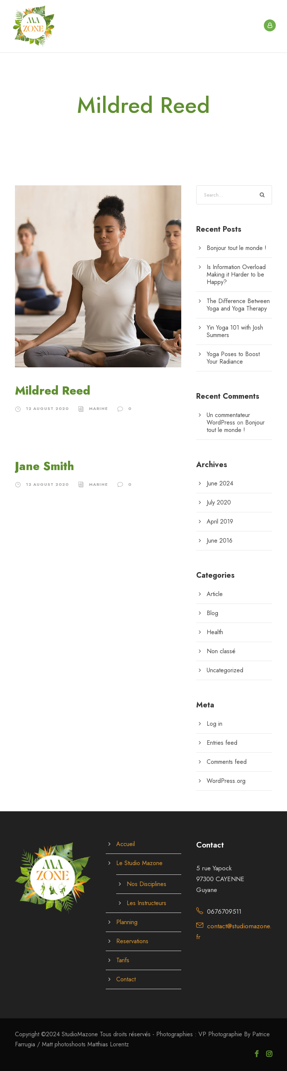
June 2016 (219, 540)
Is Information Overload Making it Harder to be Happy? (236, 274)
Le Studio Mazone (139, 863)
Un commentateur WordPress (228, 419)
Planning (127, 922)
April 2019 (220, 521)
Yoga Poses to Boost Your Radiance (233, 358)
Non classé (221, 651)
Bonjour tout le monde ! (236, 248)
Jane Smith (44, 466)
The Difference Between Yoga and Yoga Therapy (238, 305)
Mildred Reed (52, 390)
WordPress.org (226, 781)
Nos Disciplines (146, 884)
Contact (126, 979)
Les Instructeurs (146, 903)
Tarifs (122, 960)
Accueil (125, 844)
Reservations (132, 941)
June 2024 (220, 483)
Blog (212, 613)
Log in (214, 723)
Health (215, 632)
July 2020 (219, 502)
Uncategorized (225, 670)
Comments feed (227, 761)
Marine (98, 408)
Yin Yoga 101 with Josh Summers (235, 331)
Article (215, 594)
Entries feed (222, 742)
